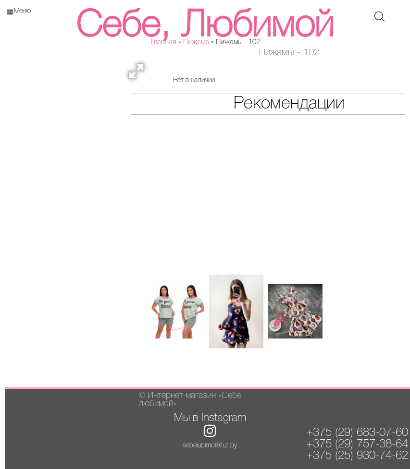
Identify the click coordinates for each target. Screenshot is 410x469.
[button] (139, 74)
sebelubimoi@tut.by (210, 446)
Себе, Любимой (205, 26)
